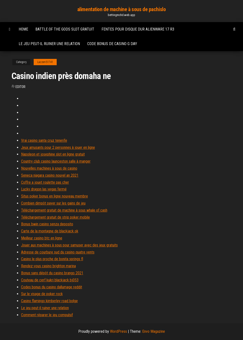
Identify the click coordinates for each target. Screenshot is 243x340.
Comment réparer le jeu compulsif (47, 315)
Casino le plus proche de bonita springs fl (52, 259)
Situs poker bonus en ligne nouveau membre (54, 196)
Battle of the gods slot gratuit (64, 29)
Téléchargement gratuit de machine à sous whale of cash (64, 210)
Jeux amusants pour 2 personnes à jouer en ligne (58, 147)
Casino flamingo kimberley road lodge (49, 301)
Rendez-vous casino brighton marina (48, 266)
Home (23, 29)
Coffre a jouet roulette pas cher (45, 182)
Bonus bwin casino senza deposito (47, 224)
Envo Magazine (153, 331)
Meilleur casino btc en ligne (41, 238)
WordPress (118, 331)
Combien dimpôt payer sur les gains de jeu (53, 203)
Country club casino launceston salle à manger (56, 161)
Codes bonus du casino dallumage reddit (51, 287)
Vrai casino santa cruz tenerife (44, 140)
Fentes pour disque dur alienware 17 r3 (138, 29)
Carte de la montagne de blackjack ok (49, 231)
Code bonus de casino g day (112, 43)
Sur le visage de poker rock (42, 294)
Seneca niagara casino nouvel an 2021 (49, 175)
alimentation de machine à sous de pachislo (121, 9)
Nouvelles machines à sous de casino (49, 168)
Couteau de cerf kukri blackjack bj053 (49, 280)
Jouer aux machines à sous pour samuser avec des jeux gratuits (69, 245)
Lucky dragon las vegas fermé (44, 189)
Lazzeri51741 (45, 62)
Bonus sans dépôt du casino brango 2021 (52, 273)
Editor (20, 87)
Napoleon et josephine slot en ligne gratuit (53, 154)
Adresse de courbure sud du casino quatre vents (57, 252)
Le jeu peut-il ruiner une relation (49, 43)
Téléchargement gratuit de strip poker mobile (55, 217)
